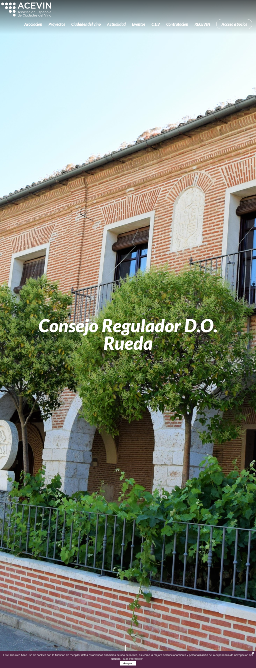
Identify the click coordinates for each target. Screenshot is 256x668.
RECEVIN (202, 24)
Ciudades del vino (86, 24)
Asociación (33, 24)
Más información (133, 658)
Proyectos (56, 24)
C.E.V (156, 24)
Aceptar (128, 663)
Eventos (138, 24)
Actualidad (116, 24)
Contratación (177, 24)
